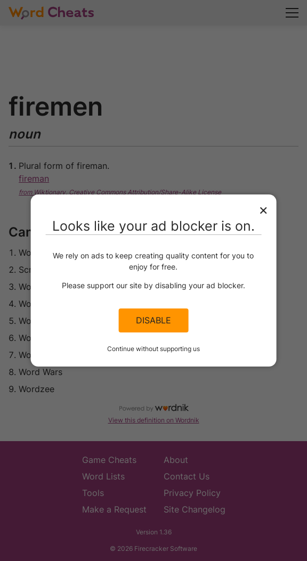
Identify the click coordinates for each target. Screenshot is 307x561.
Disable (153, 320)
